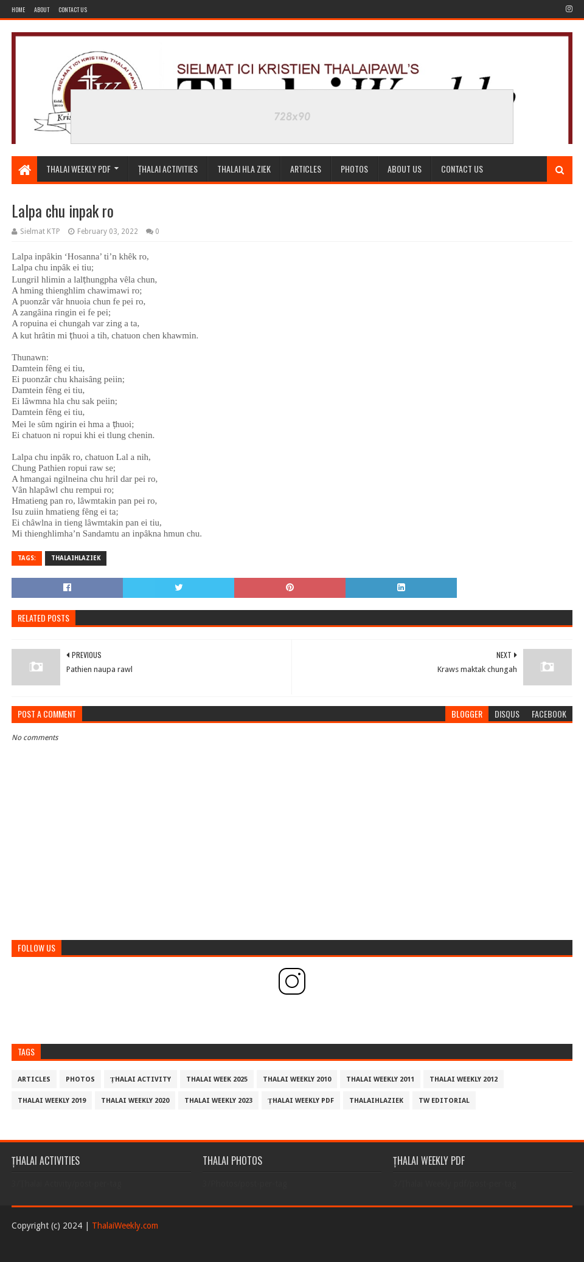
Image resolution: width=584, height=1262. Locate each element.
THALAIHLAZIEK (75, 558)
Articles (305, 168)
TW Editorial (444, 1101)
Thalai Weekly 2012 (463, 1079)
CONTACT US (462, 168)
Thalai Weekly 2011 (380, 1079)
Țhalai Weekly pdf (300, 1101)
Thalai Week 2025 (217, 1079)
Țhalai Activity (140, 1079)
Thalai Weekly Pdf (78, 168)
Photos (80, 1079)
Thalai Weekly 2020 (135, 1101)
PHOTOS (354, 168)
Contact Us (72, 9)
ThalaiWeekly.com (125, 1225)
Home (18, 9)
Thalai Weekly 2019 (52, 1101)
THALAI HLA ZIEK (244, 168)
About (41, 9)
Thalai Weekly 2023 (218, 1101)
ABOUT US (405, 168)
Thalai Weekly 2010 (297, 1079)
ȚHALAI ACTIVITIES (168, 168)
